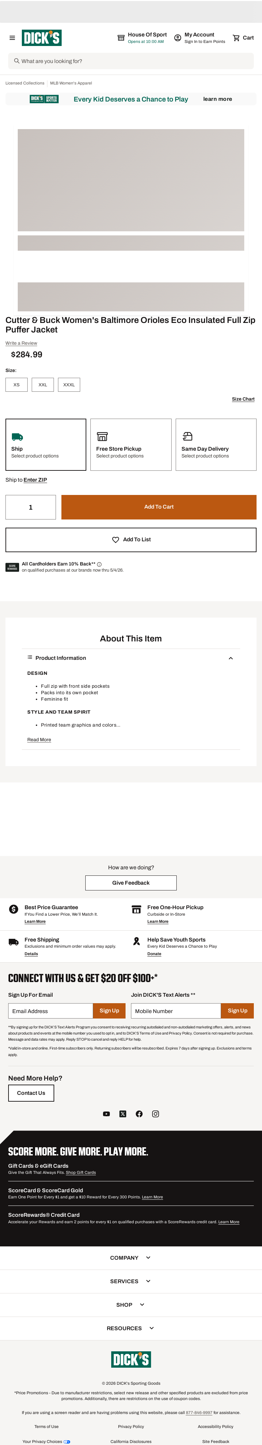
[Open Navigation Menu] (12, 37)
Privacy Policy (131, 1426)
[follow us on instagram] (155, 1115)
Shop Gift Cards (81, 1172)
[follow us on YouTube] (106, 1115)
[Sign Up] (109, 1011)
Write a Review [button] (21, 343)
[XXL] (43, 385)
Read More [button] (39, 739)
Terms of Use (46, 1426)
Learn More (217, 99)
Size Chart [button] (243, 399)
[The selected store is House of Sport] (142, 37)
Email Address (30, 1011)
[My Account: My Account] (200, 37)
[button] (35, 480)
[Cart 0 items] (243, 37)
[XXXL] (69, 385)
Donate (154, 953)
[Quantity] (30, 507)
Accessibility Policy (215, 1426)
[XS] (16, 385)
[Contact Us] (31, 1093)
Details (31, 953)
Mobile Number (154, 1011)
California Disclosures (131, 1441)
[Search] (137, 61)
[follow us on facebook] (139, 1115)
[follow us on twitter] (123, 1115)
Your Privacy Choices (42, 1441)
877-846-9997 (199, 1412)
